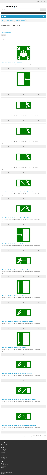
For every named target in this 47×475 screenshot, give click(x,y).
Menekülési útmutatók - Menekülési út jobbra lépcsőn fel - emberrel (19, 399)
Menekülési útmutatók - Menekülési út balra (13, 88)
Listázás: (44, 40)
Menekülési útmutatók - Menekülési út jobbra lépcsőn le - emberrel (19, 425)
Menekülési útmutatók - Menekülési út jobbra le (14, 347)
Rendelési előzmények (5, 464)
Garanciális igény (4, 450)
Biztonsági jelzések (9, 20)
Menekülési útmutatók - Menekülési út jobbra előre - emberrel (17, 321)
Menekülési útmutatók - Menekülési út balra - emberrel (16, 114)
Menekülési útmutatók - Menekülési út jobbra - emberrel (16, 269)
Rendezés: (44, 37)
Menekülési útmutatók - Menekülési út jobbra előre (15, 295)
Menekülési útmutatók (20, 20)
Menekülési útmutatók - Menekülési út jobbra (13, 243)
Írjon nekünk (3, 449)
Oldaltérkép (3, 452)
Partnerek (3, 458)
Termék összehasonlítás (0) (6, 32)
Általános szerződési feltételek (7, 445)
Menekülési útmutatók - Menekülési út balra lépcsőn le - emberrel (18, 217)
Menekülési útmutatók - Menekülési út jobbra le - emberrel (17, 373)
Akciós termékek (4, 459)
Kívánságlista (3, 466)
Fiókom (2, 463)
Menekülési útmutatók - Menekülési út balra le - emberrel (16, 166)
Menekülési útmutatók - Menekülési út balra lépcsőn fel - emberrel (18, 192)
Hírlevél (2, 467)
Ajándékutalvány (4, 457)
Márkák (2, 455)
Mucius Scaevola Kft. (9, 472)
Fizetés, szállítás (4, 444)
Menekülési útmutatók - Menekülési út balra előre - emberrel (17, 140)
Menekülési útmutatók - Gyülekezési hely (12, 62)
